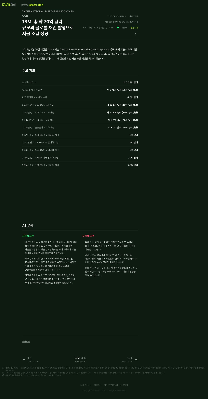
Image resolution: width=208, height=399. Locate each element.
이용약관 (97, 385)
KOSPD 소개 (85, 385)
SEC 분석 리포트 (36, 5)
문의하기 (124, 385)
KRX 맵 (24, 5)
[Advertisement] (80, 196)
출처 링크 (26, 341)
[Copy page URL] (135, 34)
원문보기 (134, 27)
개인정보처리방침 (111, 385)
